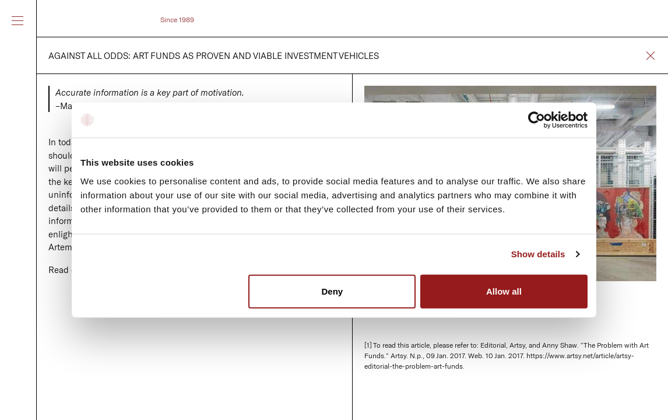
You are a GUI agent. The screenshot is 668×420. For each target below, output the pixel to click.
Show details (538, 254)
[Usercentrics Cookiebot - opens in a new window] (537, 120)
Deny (332, 291)
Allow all (504, 291)
